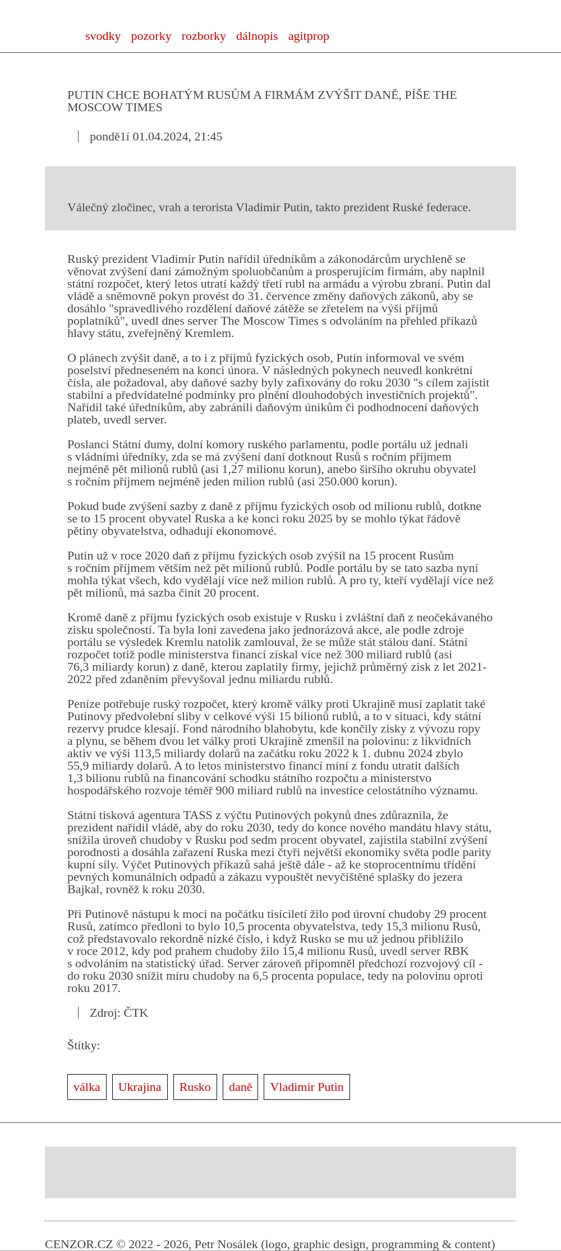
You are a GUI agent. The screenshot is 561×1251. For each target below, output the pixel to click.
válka (86, 1087)
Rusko (195, 1087)
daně (240, 1087)
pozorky (151, 36)
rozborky (204, 36)
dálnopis (257, 36)
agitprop (308, 36)
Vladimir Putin (306, 1087)
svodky (103, 36)
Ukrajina (140, 1087)
